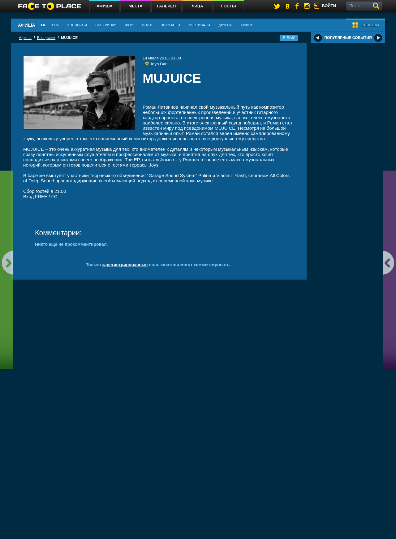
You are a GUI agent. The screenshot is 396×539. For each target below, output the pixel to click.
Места (135, 6)
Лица (197, 6)
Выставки (170, 25)
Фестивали (199, 25)
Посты (228, 6)
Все (55, 25)
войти (329, 5)
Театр (146, 25)
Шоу (129, 25)
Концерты (77, 25)
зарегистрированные (125, 264)
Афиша (105, 6)
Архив (246, 25)
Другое (225, 25)
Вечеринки (105, 25)
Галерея (166, 6)
